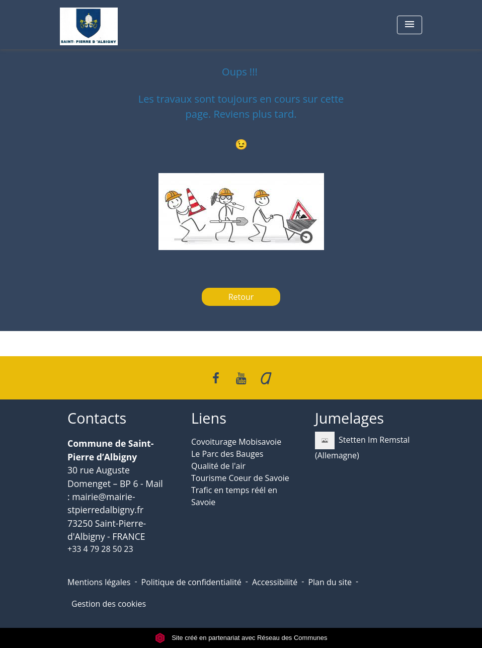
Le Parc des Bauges (227, 453)
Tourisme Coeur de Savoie (240, 477)
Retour (241, 296)
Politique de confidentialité (191, 582)
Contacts (96, 418)
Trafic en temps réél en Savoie (234, 496)
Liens (208, 418)
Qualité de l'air (218, 465)
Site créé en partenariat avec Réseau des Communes (241, 637)
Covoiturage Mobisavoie (236, 441)
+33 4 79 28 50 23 (100, 548)
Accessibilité (274, 582)
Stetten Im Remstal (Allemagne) (362, 446)
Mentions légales (98, 582)
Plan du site (330, 582)
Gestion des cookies (108, 603)
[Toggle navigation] (409, 25)
